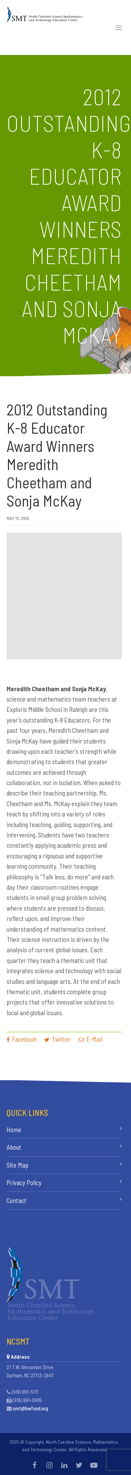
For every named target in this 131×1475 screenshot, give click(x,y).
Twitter (57, 1039)
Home (14, 1130)
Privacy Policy (24, 1182)
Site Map (17, 1165)
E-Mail (90, 1039)
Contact (17, 1200)
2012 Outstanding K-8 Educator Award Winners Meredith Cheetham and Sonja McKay (57, 455)
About (14, 1147)
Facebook (22, 1039)
